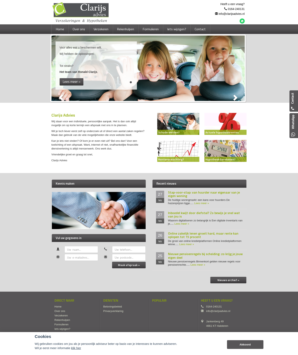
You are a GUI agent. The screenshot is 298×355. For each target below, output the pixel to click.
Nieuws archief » (228, 280)
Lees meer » (201, 203)
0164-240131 (236, 9)
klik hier (76, 348)
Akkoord (245, 344)
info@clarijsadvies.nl (232, 13)
